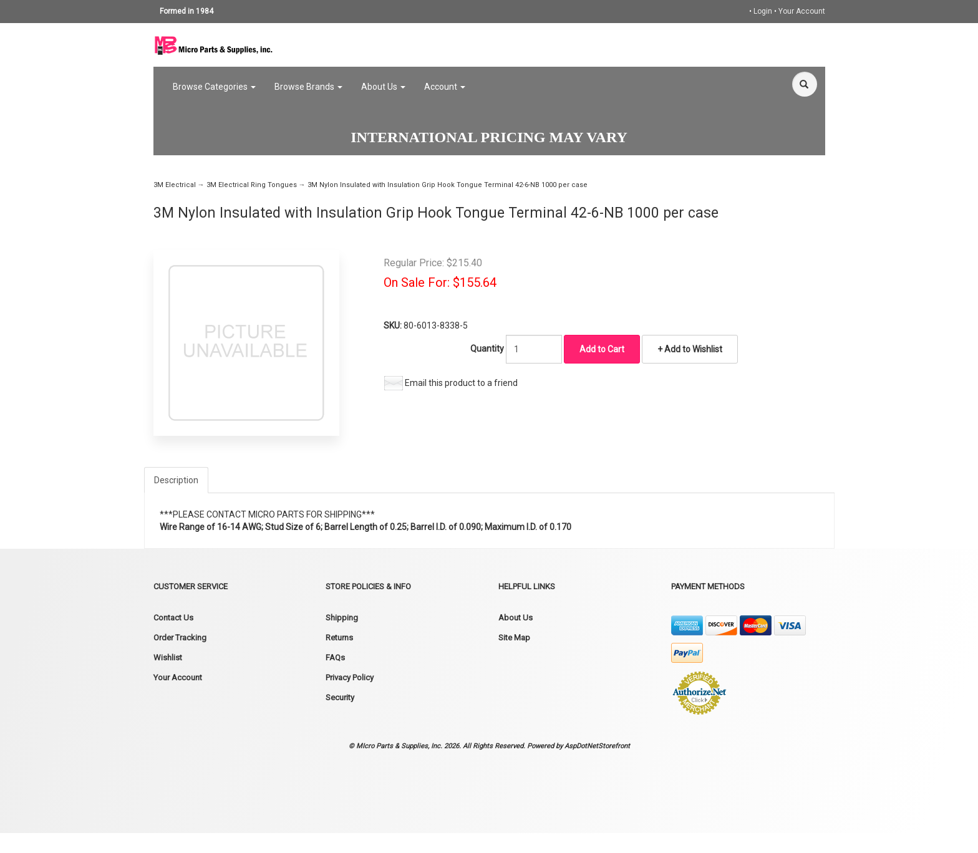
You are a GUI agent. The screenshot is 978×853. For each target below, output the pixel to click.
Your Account (801, 11)
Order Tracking (179, 637)
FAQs (335, 657)
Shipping (342, 617)
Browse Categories (214, 87)
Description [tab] (176, 480)
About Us (383, 87)
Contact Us (173, 617)
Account (444, 87)
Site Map (514, 637)
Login (762, 11)
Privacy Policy (350, 677)
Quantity (487, 349)
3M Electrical (174, 185)
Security (340, 697)
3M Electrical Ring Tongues (251, 185)
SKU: (394, 325)
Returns (339, 637)
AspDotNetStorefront (597, 746)
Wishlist (167, 657)
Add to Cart (601, 349)
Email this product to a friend (461, 383)
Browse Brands (308, 87)
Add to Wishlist (692, 349)
